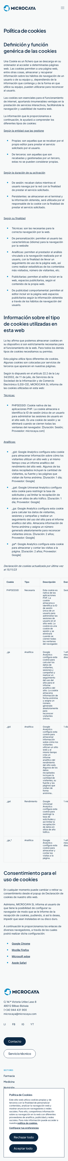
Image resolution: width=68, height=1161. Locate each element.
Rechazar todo (24, 1138)
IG (23, 1024)
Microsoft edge (21, 956)
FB (13, 1024)
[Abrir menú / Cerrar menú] (62, 8)
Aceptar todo (23, 1149)
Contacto (15, 1042)
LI (5, 1024)
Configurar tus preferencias (24, 1128)
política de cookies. (27, 1123)
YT (32, 1024)
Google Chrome (21, 943)
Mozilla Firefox (20, 949)
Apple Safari (19, 962)
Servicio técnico (19, 1055)
